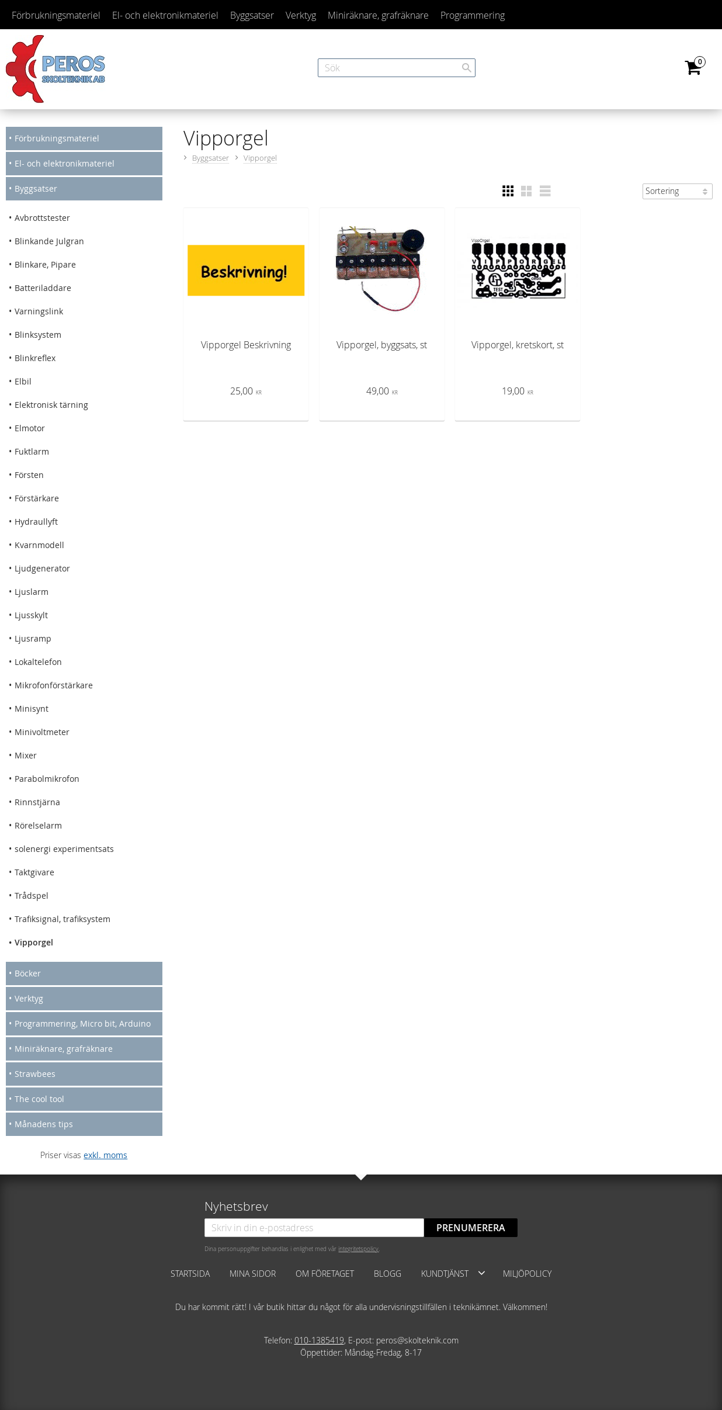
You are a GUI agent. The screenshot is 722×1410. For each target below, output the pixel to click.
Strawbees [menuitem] (35, 1073)
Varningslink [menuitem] (39, 311)
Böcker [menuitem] (28, 973)
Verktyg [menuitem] (301, 15)
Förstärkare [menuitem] (37, 498)
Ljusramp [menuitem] (33, 638)
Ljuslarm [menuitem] (31, 591)
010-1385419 (319, 1340)
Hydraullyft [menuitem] (36, 521)
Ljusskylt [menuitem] (31, 615)
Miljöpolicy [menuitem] (527, 1273)
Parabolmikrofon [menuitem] (47, 778)
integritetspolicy (358, 1249)
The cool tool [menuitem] (39, 1098)
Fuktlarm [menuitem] (32, 451)
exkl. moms (105, 1154)
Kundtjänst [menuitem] (444, 1273)
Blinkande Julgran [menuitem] (49, 241)
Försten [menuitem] (29, 474)
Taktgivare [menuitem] (34, 872)
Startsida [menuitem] (190, 1273)
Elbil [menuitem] (23, 381)
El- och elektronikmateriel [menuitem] (165, 15)
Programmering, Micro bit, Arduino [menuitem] (83, 1023)
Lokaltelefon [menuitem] (38, 661)
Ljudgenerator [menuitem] (42, 568)
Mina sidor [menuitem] (253, 1273)
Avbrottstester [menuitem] (42, 217)
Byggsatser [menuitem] (252, 15)
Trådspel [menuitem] (31, 895)
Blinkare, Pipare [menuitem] (45, 264)
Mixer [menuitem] (26, 755)
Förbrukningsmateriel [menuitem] (56, 15)
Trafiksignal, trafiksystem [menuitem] (62, 918)
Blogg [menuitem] (387, 1273)
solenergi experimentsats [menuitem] (64, 848)
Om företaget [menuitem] (325, 1273)
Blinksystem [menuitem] (38, 334)
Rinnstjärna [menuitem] (37, 802)
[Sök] (466, 68)
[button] (507, 191)
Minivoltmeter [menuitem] (42, 731)
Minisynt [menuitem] (31, 708)
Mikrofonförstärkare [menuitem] (54, 685)
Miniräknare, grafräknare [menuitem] (378, 15)
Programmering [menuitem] (472, 15)
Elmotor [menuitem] (30, 428)
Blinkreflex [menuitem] (35, 357)
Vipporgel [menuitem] (34, 942)
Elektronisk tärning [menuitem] (51, 404)
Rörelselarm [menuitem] (38, 825)
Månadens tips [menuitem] (44, 1124)
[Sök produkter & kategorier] (396, 67)
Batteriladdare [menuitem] (43, 287)
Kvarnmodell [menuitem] (39, 544)
